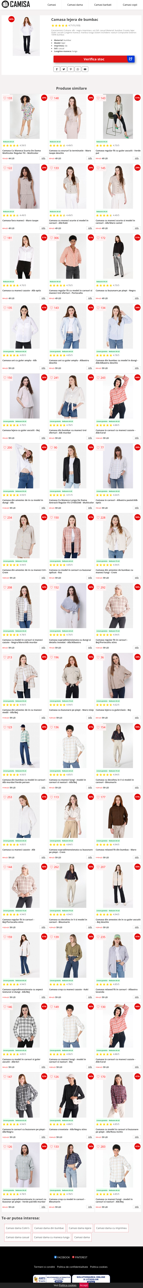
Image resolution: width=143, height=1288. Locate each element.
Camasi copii (130, 4)
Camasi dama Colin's (18, 1228)
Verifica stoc (109, 59)
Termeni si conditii (44, 1267)
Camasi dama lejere (80, 1228)
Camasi (52, 4)
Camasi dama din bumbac (49, 1228)
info (43, 158)
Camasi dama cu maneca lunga (51, 1237)
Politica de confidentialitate (72, 1267)
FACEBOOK (62, 1257)
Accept (84, 1285)
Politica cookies (99, 1267)
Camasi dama (75, 4)
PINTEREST (79, 1257)
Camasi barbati (102, 4)
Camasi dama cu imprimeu (111, 1228)
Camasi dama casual (17, 1237)
